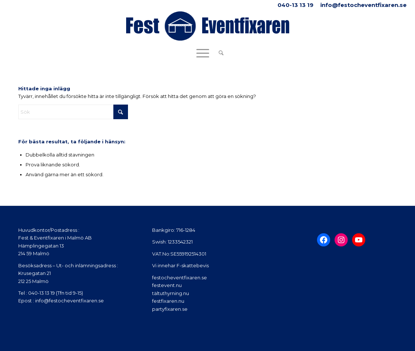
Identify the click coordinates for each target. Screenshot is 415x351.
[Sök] (218, 53)
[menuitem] (218, 53)
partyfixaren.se (170, 309)
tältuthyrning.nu (170, 293)
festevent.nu (167, 285)
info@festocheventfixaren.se (363, 4)
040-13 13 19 (295, 4)
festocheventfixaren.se (179, 277)
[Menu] (203, 53)
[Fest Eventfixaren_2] (207, 27)
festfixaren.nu (168, 301)
